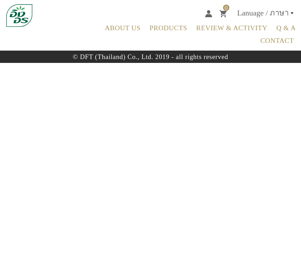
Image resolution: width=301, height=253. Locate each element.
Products (168, 28)
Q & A (286, 28)
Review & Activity (232, 28)
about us (122, 28)
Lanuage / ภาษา (263, 12)
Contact (277, 40)
